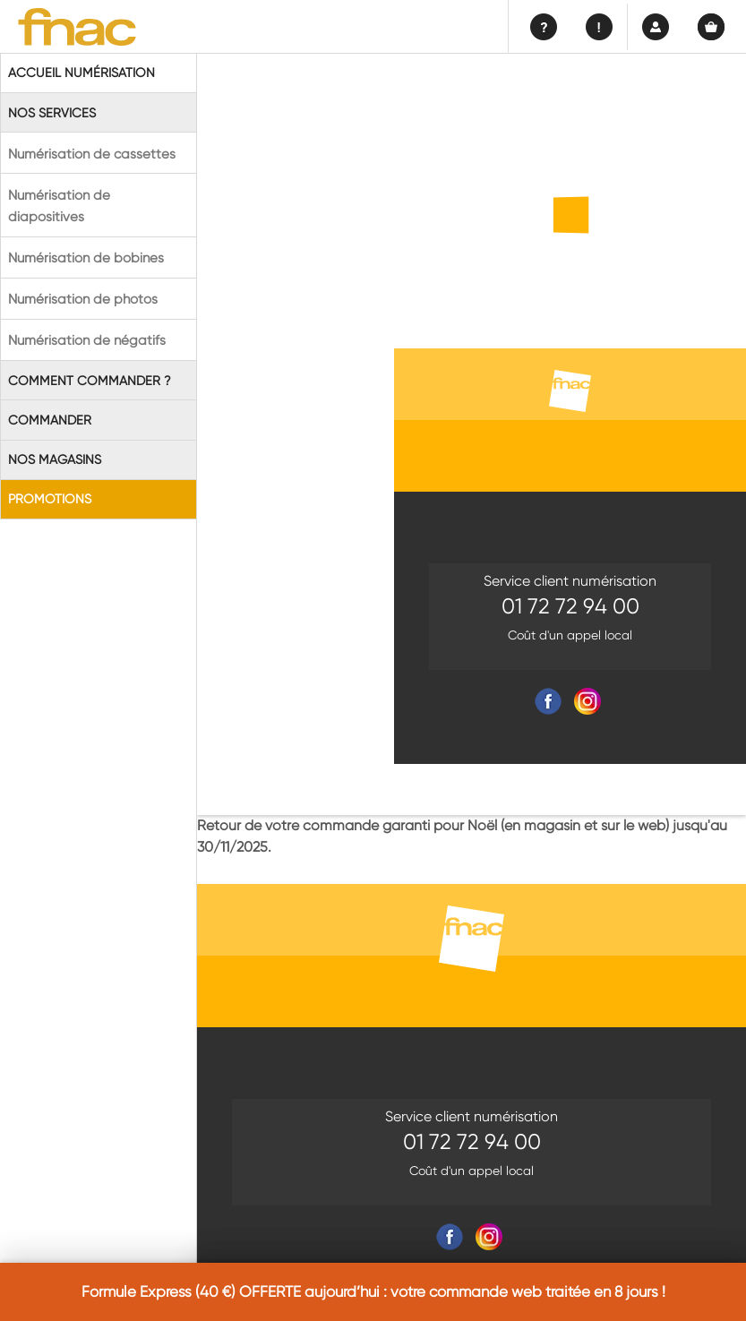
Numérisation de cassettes (92, 154)
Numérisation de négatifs (87, 340)
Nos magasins (54, 459)
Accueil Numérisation (81, 72)
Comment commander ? (89, 380)
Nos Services (52, 113)
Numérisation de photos (83, 299)
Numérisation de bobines (86, 258)
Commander (49, 420)
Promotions (49, 499)
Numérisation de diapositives (59, 206)
